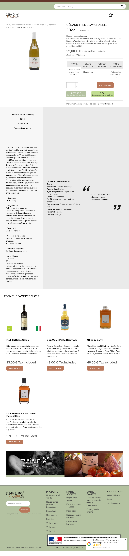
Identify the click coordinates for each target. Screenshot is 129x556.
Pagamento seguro (71, 504)
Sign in (109, 504)
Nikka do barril (95, 345)
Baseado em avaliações (101, 548)
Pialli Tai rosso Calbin (17, 345)
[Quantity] (70, 90)
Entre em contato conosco (74, 510)
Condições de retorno (93, 515)
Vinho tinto (51, 536)
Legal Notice (10, 553)
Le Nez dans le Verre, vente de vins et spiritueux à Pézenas (106, 541)
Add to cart (105, 90)
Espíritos (50, 524)
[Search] (90, 6)
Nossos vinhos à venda (53, 501)
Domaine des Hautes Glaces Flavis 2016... (21, 420)
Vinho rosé (51, 532)
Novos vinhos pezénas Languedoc (52, 509)
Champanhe (51, 520)
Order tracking (113, 500)
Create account (113, 508)
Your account (115, 496)
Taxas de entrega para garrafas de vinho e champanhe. (94, 507)
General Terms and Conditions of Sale (28, 553)
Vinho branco (52, 528)
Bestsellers (51, 516)
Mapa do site (71, 516)
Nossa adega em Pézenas (73, 521)
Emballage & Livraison (71, 527)
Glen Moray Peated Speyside (62, 345)
